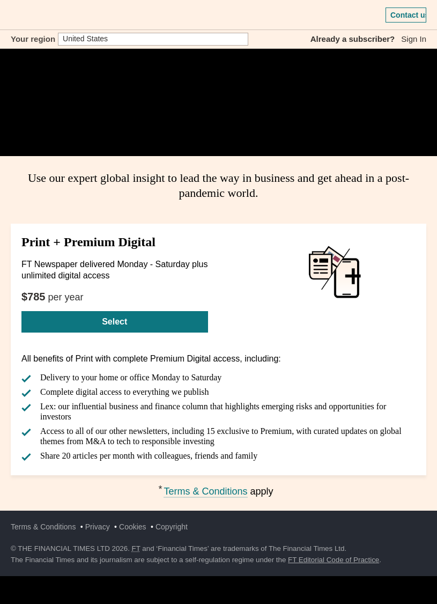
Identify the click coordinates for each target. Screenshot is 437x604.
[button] (16, 15)
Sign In (413, 38)
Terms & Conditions (205, 491)
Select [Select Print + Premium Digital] (114, 321)
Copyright (171, 526)
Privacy (97, 526)
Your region (33, 38)
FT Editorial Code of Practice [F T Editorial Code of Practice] (333, 560)
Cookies (132, 526)
